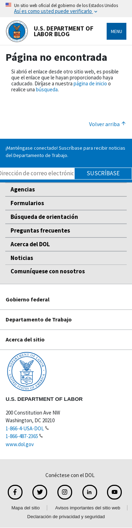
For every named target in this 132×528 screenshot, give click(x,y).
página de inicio (90, 83)
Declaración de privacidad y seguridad (66, 516)
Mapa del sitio (26, 507)
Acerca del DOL (30, 244)
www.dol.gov (20, 444)
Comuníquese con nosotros (48, 271)
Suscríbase (103, 173)
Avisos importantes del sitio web (87, 507)
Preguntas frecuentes (40, 230)
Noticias (22, 258)
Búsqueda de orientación (44, 217)
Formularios (27, 203)
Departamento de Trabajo (39, 319)
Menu (116, 31)
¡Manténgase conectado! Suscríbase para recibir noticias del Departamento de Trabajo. (65, 151)
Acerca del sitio (25, 339)
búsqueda (47, 89)
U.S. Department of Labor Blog (49, 31)
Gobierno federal (28, 299)
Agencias (23, 189)
